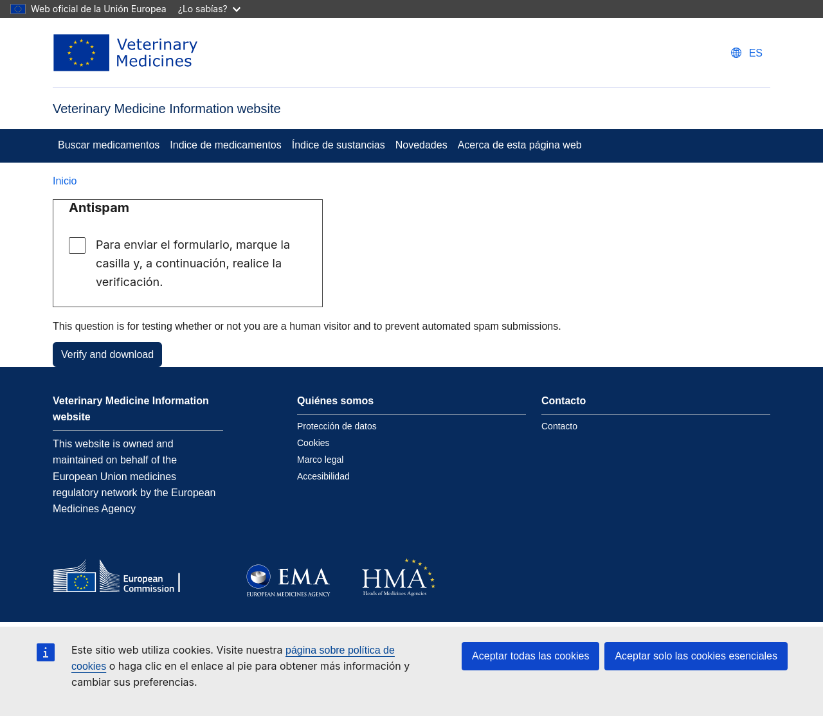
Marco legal (320, 459)
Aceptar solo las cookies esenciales (696, 655)
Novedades (421, 144)
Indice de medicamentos (225, 144)
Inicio (65, 180)
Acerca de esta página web (520, 144)
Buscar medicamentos (108, 144)
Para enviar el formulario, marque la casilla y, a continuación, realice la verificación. (193, 263)
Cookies (313, 443)
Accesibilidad (323, 476)
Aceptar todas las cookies (530, 655)
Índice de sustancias (338, 144)
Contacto (559, 426)
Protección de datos (337, 426)
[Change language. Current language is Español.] (746, 53)
